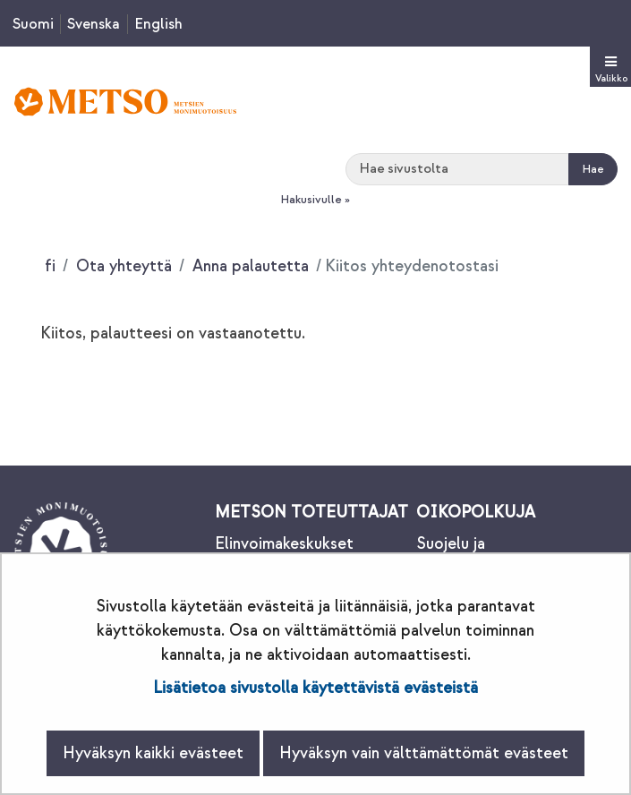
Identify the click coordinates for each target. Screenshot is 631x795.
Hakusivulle (311, 199)
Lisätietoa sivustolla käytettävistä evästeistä (315, 688)
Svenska (93, 24)
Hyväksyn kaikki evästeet (153, 753)
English (158, 24)
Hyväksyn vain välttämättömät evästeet (423, 753)
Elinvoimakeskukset (284, 544)
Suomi (33, 24)
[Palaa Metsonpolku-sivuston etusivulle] (125, 101)
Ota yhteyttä (122, 266)
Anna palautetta (248, 266)
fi (50, 266)
